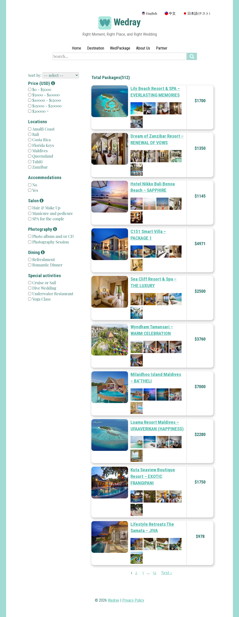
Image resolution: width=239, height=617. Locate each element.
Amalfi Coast (42, 128)
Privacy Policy (133, 600)
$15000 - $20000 (47, 105)
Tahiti (37, 161)
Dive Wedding (43, 288)
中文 (170, 13)
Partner (161, 48)
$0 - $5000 (41, 89)
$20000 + (40, 111)
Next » (166, 572)
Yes (34, 190)
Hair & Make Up (45, 207)
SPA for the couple (47, 218)
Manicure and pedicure (52, 213)
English (149, 13)
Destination (95, 48)
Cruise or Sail (43, 282)
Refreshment (43, 259)
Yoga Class (41, 299)
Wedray (127, 22)
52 (154, 572)
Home (76, 48)
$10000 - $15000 (46, 100)
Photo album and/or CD (52, 236)
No (34, 184)
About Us (143, 48)
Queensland (42, 156)
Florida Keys (42, 145)
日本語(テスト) (196, 13)
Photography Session (50, 241)
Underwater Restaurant (52, 293)
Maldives (39, 150)
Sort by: (35, 75)
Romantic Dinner (47, 264)
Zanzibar (39, 167)
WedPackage (120, 48)
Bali (35, 134)
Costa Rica (41, 139)
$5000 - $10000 (46, 94)
